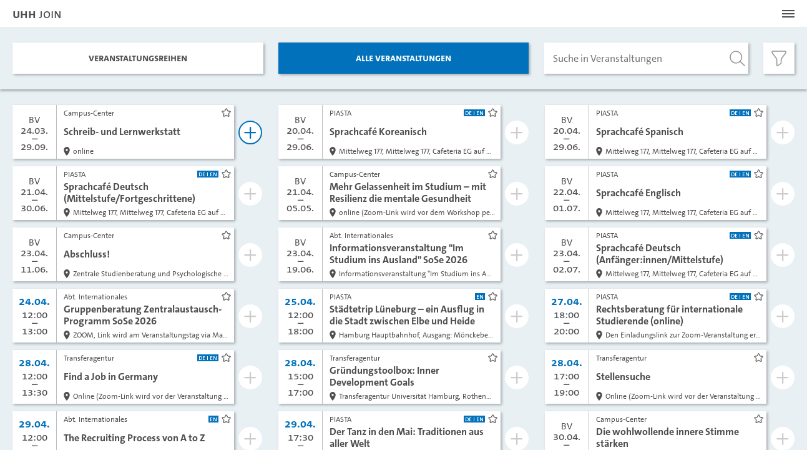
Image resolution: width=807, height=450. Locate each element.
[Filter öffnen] (779, 58)
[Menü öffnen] (788, 13)
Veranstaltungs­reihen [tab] (138, 57)
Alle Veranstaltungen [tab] (403, 57)
